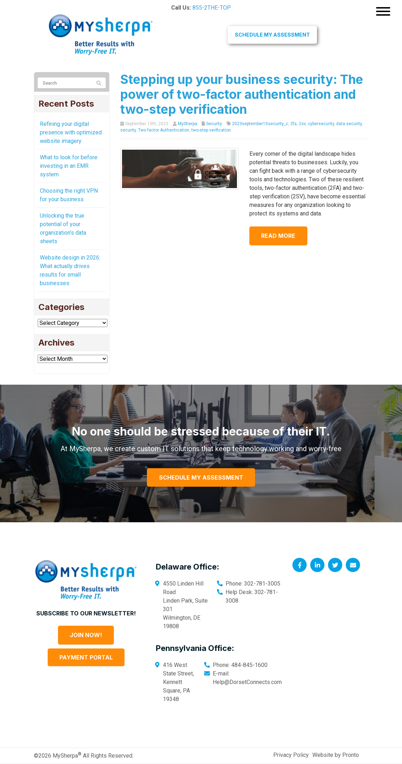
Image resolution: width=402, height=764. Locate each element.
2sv (302, 123)
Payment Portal (86, 657)
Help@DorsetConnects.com (247, 682)
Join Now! (86, 635)
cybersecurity (321, 123)
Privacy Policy (291, 755)
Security (214, 123)
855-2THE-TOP (211, 7)
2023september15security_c (260, 123)
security (128, 130)
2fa (293, 123)
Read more (281, 235)
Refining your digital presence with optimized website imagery (71, 132)
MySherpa (187, 123)
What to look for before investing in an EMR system (68, 166)
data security (349, 123)
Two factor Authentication (163, 130)
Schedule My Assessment (272, 35)
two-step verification (211, 130)
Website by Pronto (335, 755)
